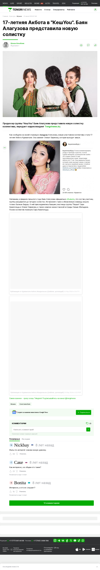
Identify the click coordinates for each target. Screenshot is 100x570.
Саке (18, 462)
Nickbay (21, 445)
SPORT (19, 3)
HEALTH (28, 3)
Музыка (13, 404)
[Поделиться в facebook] (5, 143)
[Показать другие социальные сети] (5, 148)
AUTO (47, 3)
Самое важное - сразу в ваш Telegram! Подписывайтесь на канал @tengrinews (42, 398)
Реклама (94, 3)
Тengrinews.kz (52, 126)
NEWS (5, 3)
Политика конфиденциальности (33, 549)
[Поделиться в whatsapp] (5, 135)
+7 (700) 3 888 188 (41, 541)
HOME (36, 3)
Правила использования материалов (18, 549)
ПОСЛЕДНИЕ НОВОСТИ (11, 567)
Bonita (20, 483)
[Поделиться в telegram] (5, 139)
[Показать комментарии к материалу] (5, 155)
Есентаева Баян (25, 404)
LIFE (12, 3)
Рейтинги (71, 10)
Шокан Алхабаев (17, 43)
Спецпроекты (58, 10)
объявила (70, 199)
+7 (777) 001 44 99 (16, 541)
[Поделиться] (95, 45)
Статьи (47, 10)
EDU (64, 3)
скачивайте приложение (48, 550)
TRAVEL (56, 3)
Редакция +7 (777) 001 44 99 (80, 3)
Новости (38, 10)
